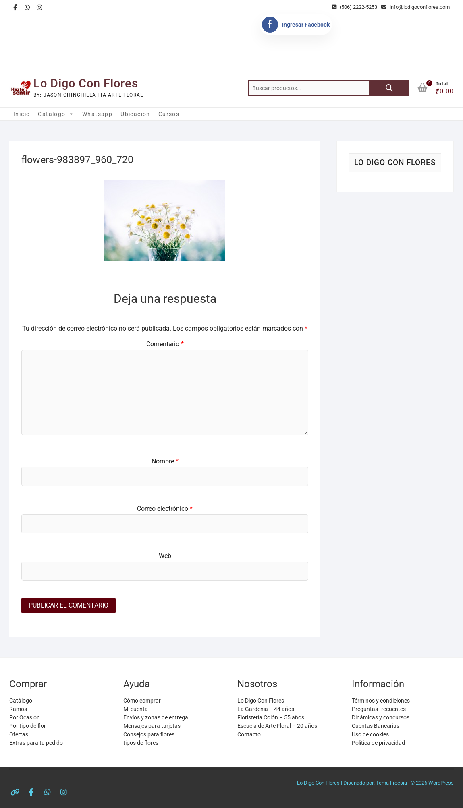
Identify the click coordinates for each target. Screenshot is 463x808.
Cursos (168, 114)
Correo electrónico (165, 508)
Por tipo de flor (27, 726)
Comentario (165, 344)
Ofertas (18, 734)
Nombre (165, 461)
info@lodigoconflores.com (415, 7)
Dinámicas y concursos (380, 717)
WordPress (441, 783)
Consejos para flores (148, 734)
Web (165, 556)
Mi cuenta (135, 709)
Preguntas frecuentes (379, 709)
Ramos (18, 709)
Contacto (249, 734)
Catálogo (56, 114)
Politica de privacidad (378, 743)
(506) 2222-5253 (354, 7)
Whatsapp (97, 114)
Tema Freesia (391, 783)
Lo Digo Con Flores (85, 83)
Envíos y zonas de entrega (155, 717)
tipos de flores (140, 743)
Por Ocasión (24, 717)
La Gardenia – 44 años (265, 709)
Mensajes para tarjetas (152, 726)
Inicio (21, 114)
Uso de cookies (370, 734)
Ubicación (135, 114)
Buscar (389, 88)
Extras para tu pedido (36, 743)
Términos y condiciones (381, 700)
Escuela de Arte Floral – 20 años (277, 726)
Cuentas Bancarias (375, 726)
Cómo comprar (142, 700)
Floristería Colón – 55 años (270, 717)
